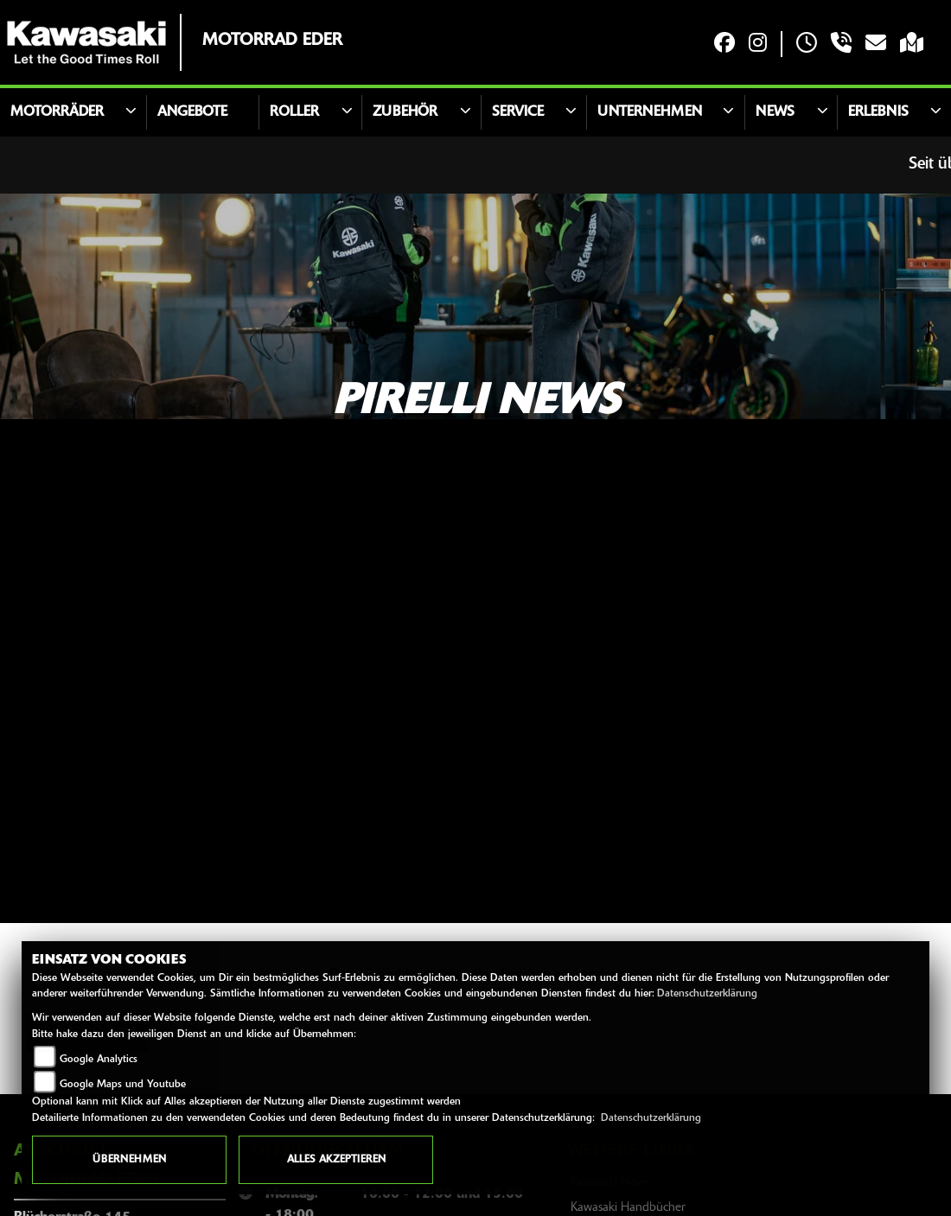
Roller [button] (294, 112)
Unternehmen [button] (649, 112)
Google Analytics (98, 1059)
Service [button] (518, 112)
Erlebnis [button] (878, 112)
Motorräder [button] (57, 112)
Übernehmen (129, 1160)
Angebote (192, 112)
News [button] (775, 112)
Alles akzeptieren (336, 1160)
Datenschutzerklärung (707, 994)
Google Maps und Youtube (123, 1084)
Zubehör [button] (405, 112)
